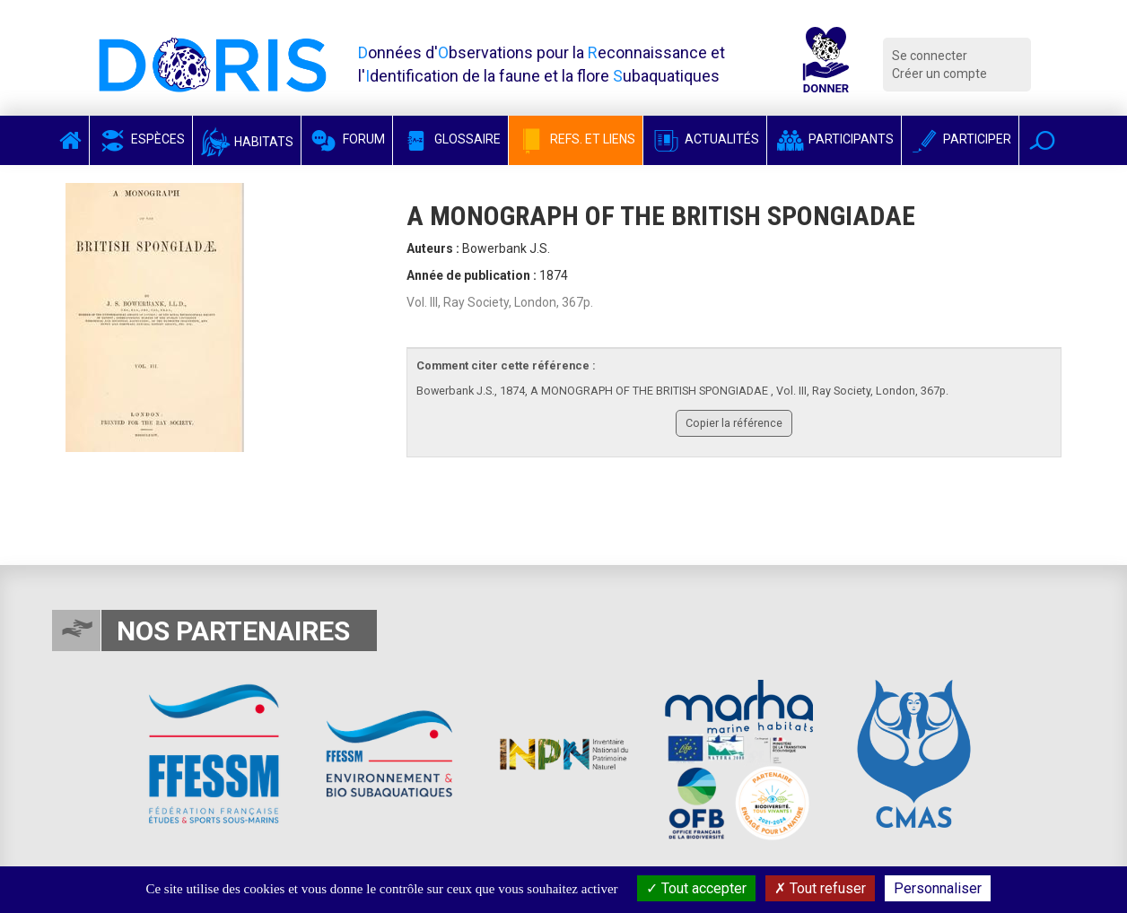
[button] (1042, 140)
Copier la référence (734, 423)
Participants (834, 139)
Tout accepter (696, 888)
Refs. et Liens (575, 139)
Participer (960, 139)
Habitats (246, 142)
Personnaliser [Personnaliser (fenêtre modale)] (938, 888)
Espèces (141, 139)
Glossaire (450, 139)
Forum (347, 139)
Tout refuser (820, 888)
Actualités (705, 139)
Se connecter (929, 55)
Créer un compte (939, 73)
